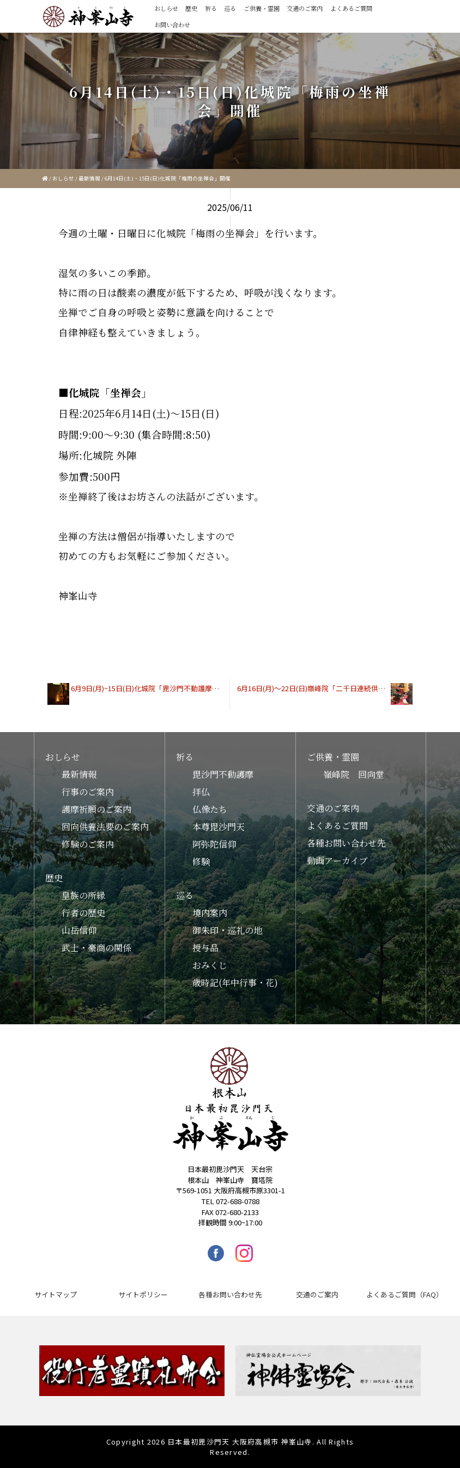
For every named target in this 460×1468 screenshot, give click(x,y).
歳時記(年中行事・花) (235, 982)
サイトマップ (55, 1294)
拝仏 (201, 792)
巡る (230, 8)
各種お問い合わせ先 (346, 843)
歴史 (191, 8)
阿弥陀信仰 (214, 844)
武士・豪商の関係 (96, 947)
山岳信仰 (79, 930)
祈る (211, 8)
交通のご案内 (305, 8)
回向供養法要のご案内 (105, 826)
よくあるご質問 (351, 8)
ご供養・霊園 (262, 8)
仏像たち (209, 809)
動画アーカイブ (337, 860)
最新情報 (89, 178)
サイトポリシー (143, 1294)
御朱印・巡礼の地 (227, 930)
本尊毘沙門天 (218, 826)
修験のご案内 (88, 844)
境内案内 (209, 913)
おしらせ (166, 8)
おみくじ (209, 965)
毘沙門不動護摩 (222, 774)
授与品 (205, 947)
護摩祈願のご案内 (96, 809)
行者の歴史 (83, 913)
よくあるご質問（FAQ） (404, 1294)
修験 (201, 861)
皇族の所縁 (83, 895)
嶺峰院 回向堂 (353, 774)
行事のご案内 (88, 792)
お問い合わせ (172, 24)
